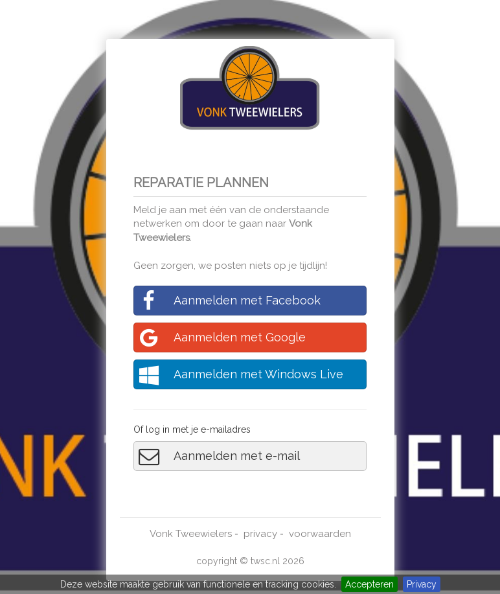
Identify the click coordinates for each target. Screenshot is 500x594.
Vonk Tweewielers (191, 534)
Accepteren (369, 584)
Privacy (422, 584)
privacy (260, 534)
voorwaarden (320, 534)
